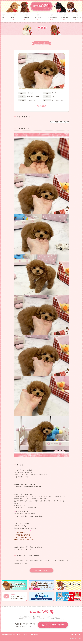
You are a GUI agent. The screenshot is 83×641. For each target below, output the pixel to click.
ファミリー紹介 (52, 17)
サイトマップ (35, 634)
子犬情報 (26, 17)
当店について (14, 17)
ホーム (4, 17)
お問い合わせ (77, 17)
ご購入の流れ (38, 17)
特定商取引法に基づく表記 (9, 634)
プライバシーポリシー (23, 634)
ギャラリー (64, 17)
